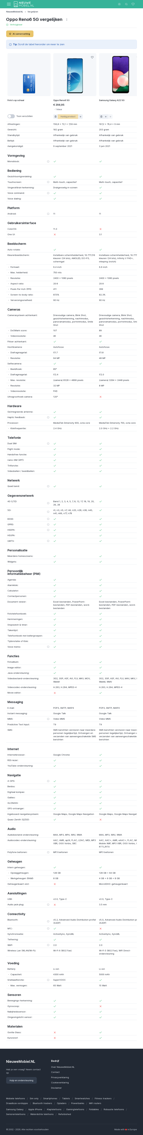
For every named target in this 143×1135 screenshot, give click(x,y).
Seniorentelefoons (15, 1114)
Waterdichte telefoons (42, 1114)
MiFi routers (95, 1103)
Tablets (66, 1098)
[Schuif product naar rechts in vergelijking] (80, 116)
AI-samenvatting (19, 33)
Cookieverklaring (60, 1082)
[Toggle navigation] (8, 4)
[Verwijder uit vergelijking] (55, 116)
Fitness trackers (103, 1098)
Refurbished (64, 1114)
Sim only (34, 1098)
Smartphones (50, 1098)
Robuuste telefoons (114, 1109)
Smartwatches (82, 1098)
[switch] (11, 116)
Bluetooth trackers (42, 1103)
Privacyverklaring (60, 1077)
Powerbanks (77, 1103)
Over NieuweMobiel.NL (63, 1067)
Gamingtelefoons (75, 1109)
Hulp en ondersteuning (21, 1080)
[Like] (92, 57)
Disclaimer (56, 1087)
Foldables (94, 1109)
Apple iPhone (35, 1109)
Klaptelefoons (54, 1109)
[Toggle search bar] (126, 4)
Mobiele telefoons (15, 1098)
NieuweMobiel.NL (14, 11)
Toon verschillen (24, 116)
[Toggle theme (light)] (119, 4)
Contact (55, 1072)
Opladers (61, 1103)
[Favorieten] (133, 4)
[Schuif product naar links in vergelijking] (106, 116)
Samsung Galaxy (14, 1109)
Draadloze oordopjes (17, 1103)
